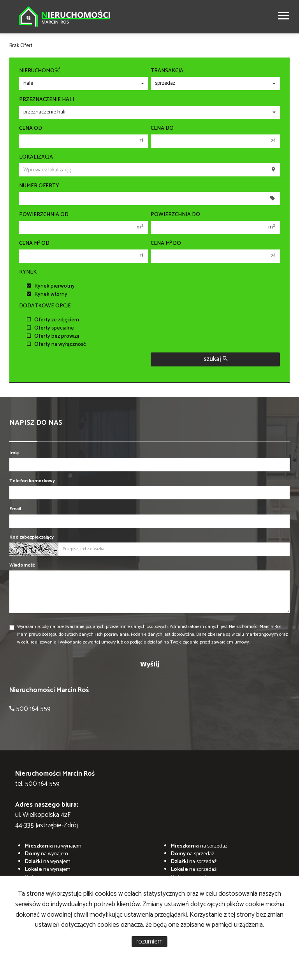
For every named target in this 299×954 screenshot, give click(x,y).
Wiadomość (22, 565)
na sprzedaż (199, 846)
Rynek (28, 272)
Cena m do (166, 244)
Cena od (30, 129)
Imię (14, 453)
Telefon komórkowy (32, 481)
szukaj (215, 359)
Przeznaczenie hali (46, 100)
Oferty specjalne (50, 328)
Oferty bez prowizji (53, 336)
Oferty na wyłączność (56, 344)
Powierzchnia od (44, 215)
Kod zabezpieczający (31, 537)
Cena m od (34, 244)
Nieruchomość (39, 71)
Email (15, 509)
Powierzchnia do (175, 215)
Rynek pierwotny (51, 286)
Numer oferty (39, 186)
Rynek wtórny (47, 294)
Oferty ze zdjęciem (53, 320)
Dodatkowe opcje (45, 306)
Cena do (162, 129)
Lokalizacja (36, 157)
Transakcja (167, 71)
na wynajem (53, 846)
